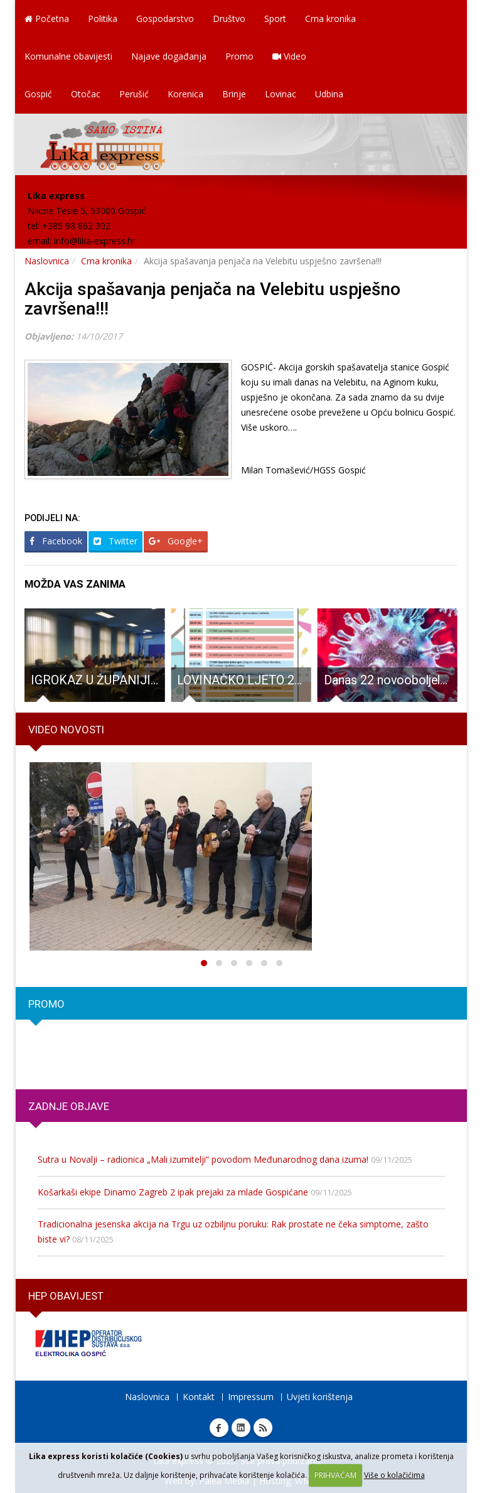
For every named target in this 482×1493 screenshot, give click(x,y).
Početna (46, 18)
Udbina (329, 94)
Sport (275, 18)
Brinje (234, 94)
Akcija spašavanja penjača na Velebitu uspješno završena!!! (212, 299)
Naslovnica (46, 261)
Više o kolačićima (394, 1475)
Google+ (176, 541)
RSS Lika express (263, 1427)
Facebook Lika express (219, 1427)
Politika (102, 18)
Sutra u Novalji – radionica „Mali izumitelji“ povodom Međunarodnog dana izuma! (203, 1159)
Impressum (251, 1397)
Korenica (185, 94)
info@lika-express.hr (95, 241)
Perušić (134, 94)
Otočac (85, 94)
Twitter (115, 541)
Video (289, 56)
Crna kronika (330, 18)
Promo (239, 56)
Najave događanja (168, 56)
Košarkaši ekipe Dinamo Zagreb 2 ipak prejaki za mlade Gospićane (173, 1192)
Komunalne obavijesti (68, 56)
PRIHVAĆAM (335, 1475)
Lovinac (280, 94)
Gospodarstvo (165, 18)
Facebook (55, 541)
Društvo (229, 18)
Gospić (38, 94)
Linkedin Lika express (241, 1427)
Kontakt (199, 1397)
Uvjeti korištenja (320, 1397)
